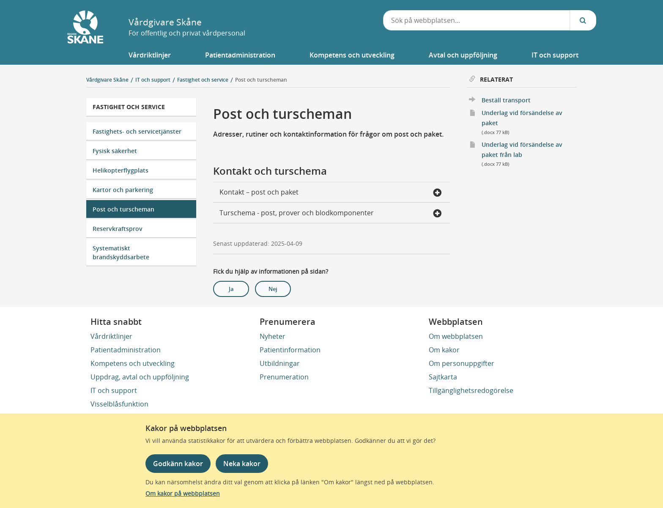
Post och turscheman (261, 79)
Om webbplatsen (456, 336)
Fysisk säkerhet (115, 151)
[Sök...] (583, 20)
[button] (149, 55)
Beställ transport (506, 100)
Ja (231, 289)
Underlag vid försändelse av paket (529, 123)
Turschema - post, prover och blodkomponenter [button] (330, 213)
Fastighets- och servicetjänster (137, 131)
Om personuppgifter (461, 363)
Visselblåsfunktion (119, 404)
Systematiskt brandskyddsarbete (121, 252)
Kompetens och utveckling (132, 363)
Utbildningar (280, 363)
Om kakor (444, 349)
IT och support (113, 390)
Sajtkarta (443, 377)
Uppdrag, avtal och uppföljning (139, 377)
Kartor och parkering (123, 190)
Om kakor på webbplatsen (182, 493)
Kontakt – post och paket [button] (330, 192)
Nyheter (272, 336)
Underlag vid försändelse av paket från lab (529, 154)
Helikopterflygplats (120, 170)
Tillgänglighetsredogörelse (471, 390)
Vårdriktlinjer (111, 336)
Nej (272, 289)
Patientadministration (125, 349)
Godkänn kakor (178, 463)
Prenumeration (284, 377)
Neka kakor (241, 463)
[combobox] (476, 20)
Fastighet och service (129, 107)
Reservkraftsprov (117, 229)
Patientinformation (290, 349)
